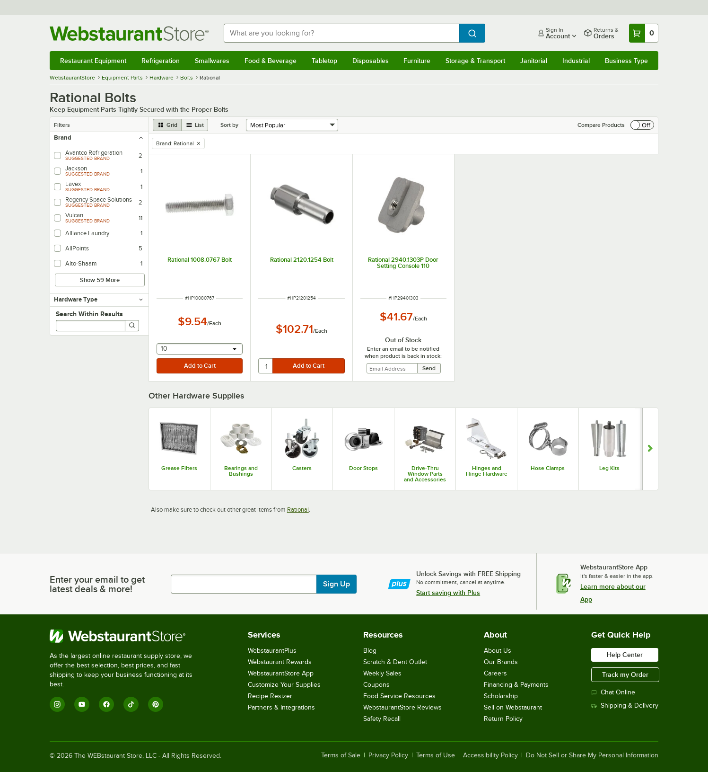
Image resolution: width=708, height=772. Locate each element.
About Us (497, 650)
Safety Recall (382, 718)
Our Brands (501, 662)
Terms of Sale (340, 755)
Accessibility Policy (490, 755)
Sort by (229, 125)
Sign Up (336, 584)
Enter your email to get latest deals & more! (97, 584)
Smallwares (212, 60)
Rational (298, 509)
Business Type (626, 60)
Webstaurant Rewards (280, 662)
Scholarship (501, 696)
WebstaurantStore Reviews (402, 707)
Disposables (370, 60)
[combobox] (341, 33)
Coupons (376, 684)
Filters (62, 125)
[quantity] (266, 365)
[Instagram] (57, 704)
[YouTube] (81, 704)
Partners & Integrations (281, 707)
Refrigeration (160, 60)
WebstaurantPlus (272, 650)
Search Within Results (89, 314)
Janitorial (533, 60)
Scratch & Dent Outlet (395, 662)
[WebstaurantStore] (127, 636)
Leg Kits (609, 468)
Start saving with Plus (448, 592)
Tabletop (324, 60)
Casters (302, 468)
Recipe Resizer (270, 696)
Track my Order (625, 674)
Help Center (625, 654)
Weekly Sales (382, 673)
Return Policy (503, 718)
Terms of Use (435, 755)
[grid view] (167, 125)
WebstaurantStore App (281, 673)
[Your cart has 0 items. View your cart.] (643, 33)
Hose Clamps (548, 468)
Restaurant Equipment (93, 60)
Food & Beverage (271, 60)
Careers (495, 673)
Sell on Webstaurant (513, 707)
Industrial (576, 60)
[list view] (195, 125)
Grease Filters (179, 468)
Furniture (416, 60)
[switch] (642, 125)
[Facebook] (106, 704)
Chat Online (613, 692)
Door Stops (363, 468)
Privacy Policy (388, 755)
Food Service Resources (399, 696)
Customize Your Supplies (284, 684)
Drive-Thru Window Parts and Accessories (425, 473)
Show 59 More (100, 280)
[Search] (132, 325)
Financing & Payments (516, 684)
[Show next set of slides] (650, 449)
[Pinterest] (155, 704)
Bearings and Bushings (241, 471)
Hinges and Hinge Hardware (486, 471)
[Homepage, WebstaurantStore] (129, 33)
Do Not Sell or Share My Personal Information (592, 755)
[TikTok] (131, 704)
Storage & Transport (475, 60)
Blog (369, 650)
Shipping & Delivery (624, 705)
